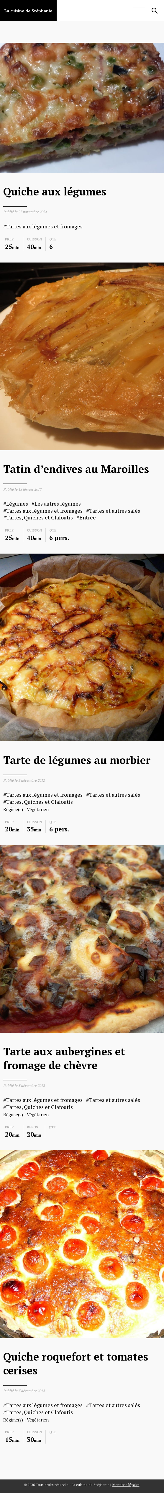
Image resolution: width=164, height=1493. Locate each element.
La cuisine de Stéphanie (28, 11)
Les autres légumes (58, 503)
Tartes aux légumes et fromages (44, 226)
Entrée (87, 517)
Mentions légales (126, 1484)
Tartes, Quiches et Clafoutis (39, 517)
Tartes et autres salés (114, 510)
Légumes (17, 503)
